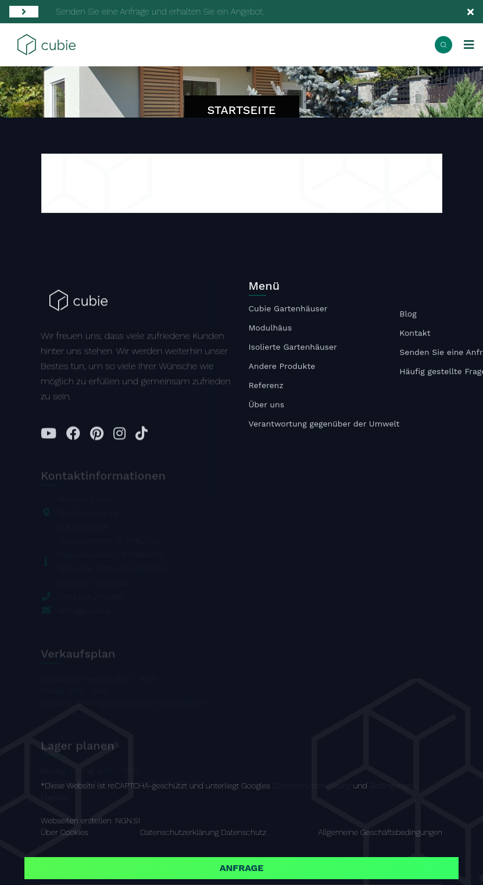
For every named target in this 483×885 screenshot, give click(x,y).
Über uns (267, 405)
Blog (407, 314)
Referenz (266, 386)
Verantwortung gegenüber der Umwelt (324, 424)
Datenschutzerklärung (312, 785)
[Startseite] (46, 43)
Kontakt (414, 334)
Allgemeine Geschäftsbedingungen (380, 832)
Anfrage (242, 868)
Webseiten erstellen (76, 820)
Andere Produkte (282, 367)
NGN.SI (127, 820)
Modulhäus (270, 328)
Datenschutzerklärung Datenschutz (203, 832)
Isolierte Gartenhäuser (293, 348)
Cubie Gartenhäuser (288, 309)
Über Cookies (64, 832)
